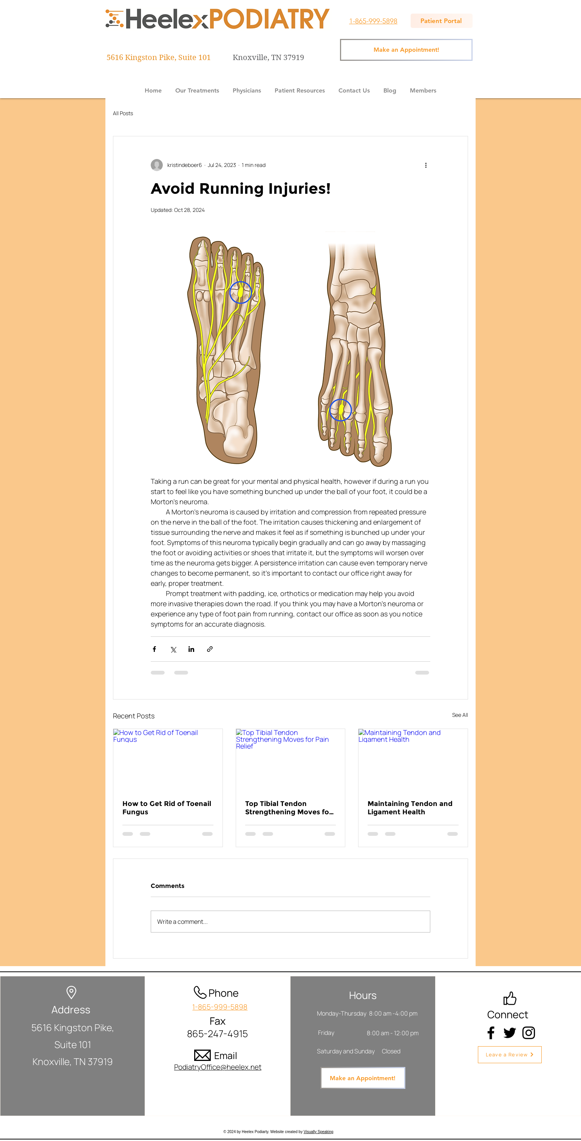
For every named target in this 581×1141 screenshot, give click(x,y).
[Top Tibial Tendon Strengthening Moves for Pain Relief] (290, 759)
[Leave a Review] (510, 1054)
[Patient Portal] (442, 21)
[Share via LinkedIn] (191, 649)
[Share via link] (209, 649)
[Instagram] (528, 1032)
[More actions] (425, 165)
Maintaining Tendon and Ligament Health (410, 808)
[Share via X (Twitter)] (172, 649)
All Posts (123, 113)
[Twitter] (509, 1032)
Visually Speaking (319, 1132)
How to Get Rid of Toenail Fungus (166, 808)
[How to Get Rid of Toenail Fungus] (168, 759)
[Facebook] (490, 1032)
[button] (197, 87)
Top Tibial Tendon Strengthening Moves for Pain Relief (288, 808)
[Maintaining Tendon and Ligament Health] (413, 759)
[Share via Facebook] (154, 649)
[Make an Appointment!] (406, 50)
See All (460, 714)
